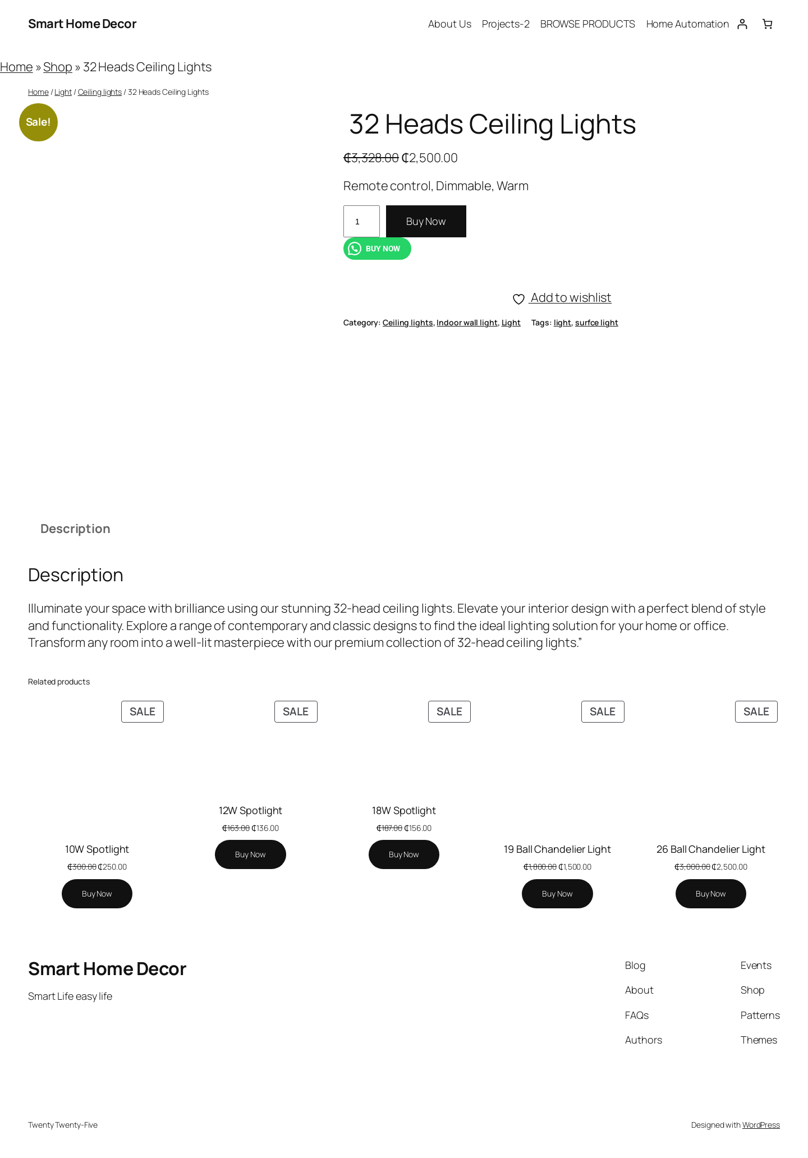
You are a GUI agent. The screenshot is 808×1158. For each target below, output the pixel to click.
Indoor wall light (467, 322)
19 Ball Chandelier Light (557, 848)
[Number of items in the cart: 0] (767, 23)
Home (16, 66)
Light (63, 91)
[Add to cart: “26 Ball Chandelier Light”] (711, 893)
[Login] (742, 23)
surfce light (596, 322)
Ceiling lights (100, 91)
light (563, 322)
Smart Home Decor (82, 23)
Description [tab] (75, 528)
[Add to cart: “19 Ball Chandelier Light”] (557, 893)
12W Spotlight (251, 810)
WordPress (761, 1124)
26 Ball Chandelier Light (710, 848)
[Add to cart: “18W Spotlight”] (404, 854)
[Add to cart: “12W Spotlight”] (250, 854)
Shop (57, 66)
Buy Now (426, 221)
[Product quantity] (361, 221)
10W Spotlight (97, 848)
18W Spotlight (404, 810)
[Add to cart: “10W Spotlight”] (97, 893)
